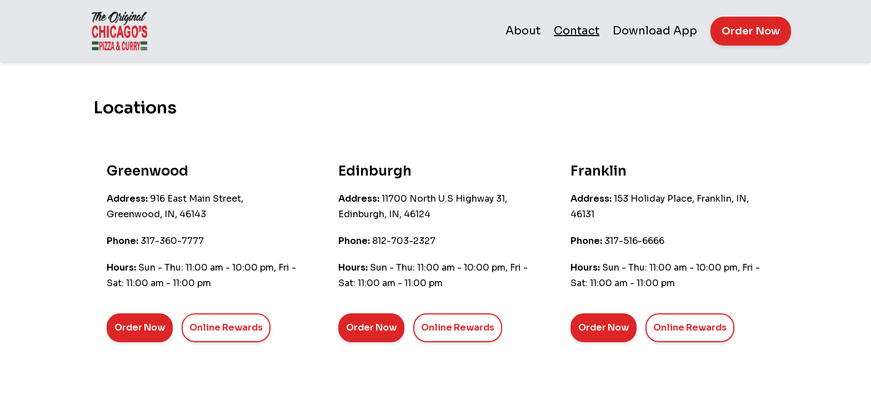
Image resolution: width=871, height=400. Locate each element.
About (522, 31)
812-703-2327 (404, 241)
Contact (576, 31)
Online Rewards (226, 327)
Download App (655, 31)
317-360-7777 (172, 241)
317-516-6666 (634, 241)
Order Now (751, 31)
